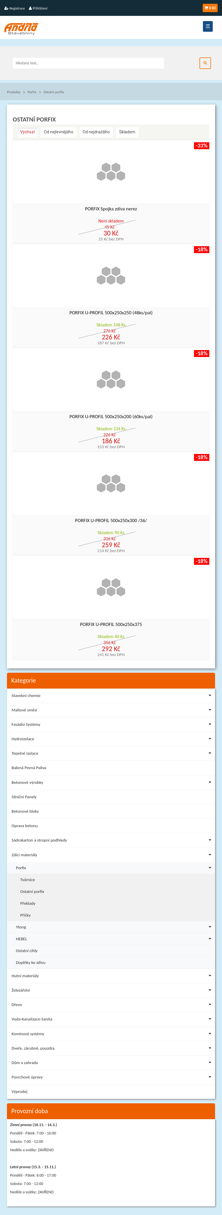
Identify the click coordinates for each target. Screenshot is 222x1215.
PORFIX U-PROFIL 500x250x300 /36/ (111, 521)
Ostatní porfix (53, 92)
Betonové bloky (25, 811)
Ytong (115, 926)
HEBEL (115, 938)
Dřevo (113, 1005)
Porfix (32, 92)
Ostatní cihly (27, 950)
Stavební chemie (113, 696)
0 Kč (210, 7)
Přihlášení (38, 8)
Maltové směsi (113, 711)
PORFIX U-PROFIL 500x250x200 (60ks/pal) (111, 417)
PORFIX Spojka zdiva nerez (111, 209)
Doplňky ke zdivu (30, 962)
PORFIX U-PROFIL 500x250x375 (111, 624)
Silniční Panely (24, 796)
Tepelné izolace (113, 754)
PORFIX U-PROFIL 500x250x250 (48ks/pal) (111, 313)
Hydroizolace (113, 739)
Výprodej (19, 1091)
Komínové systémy (113, 1034)
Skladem (127, 132)
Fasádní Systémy (113, 725)
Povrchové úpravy (113, 1078)
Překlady (27, 903)
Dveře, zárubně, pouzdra (113, 1049)
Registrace (14, 8)
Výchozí (27, 132)
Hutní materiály (113, 976)
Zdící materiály (113, 855)
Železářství (113, 991)
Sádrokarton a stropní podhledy (113, 841)
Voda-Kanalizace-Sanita (113, 1020)
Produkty (14, 92)
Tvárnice (27, 879)
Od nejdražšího (96, 132)
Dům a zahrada (113, 1063)
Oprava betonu (25, 825)
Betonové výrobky (113, 783)
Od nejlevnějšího (58, 132)
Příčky (25, 915)
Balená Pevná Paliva (29, 767)
